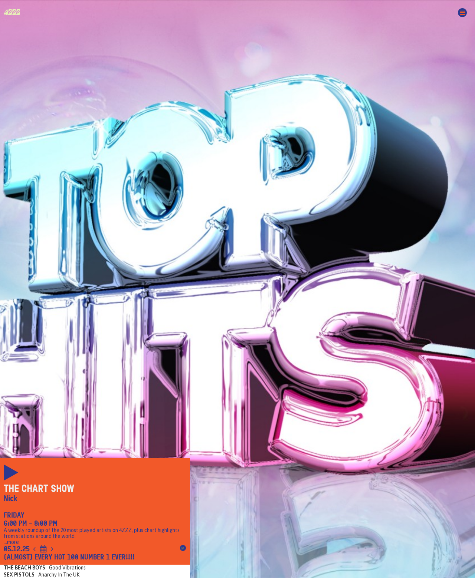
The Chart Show (39, 489)
